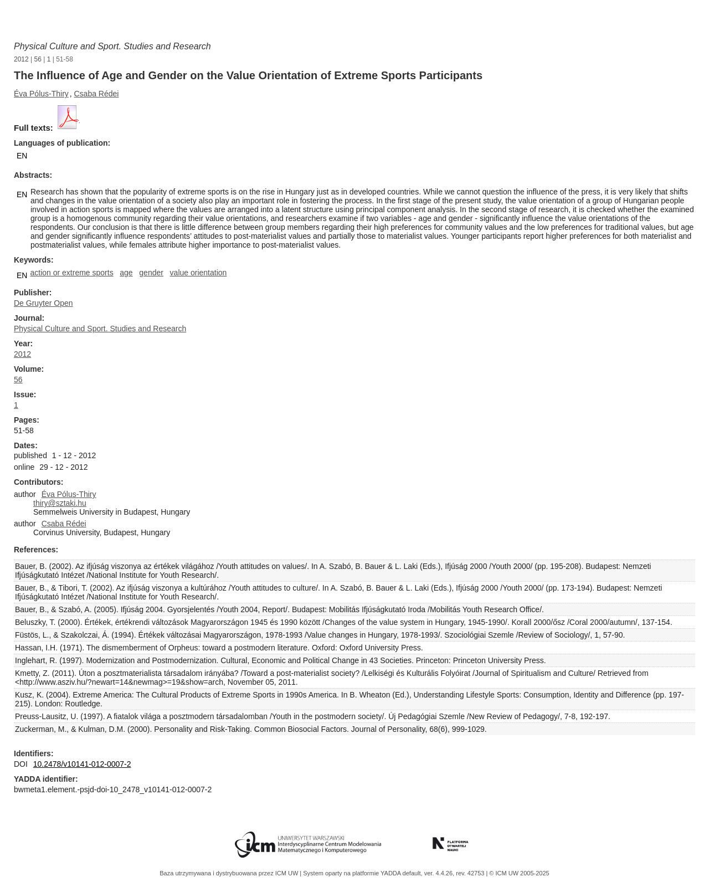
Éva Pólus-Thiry (41, 93)
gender (151, 272)
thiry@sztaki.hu (59, 503)
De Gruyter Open (43, 303)
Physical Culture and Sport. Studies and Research (112, 46)
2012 (21, 59)
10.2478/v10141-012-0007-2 (82, 764)
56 (38, 59)
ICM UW (287, 873)
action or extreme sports (71, 272)
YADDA (392, 873)
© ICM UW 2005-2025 (519, 873)
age (126, 272)
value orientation (198, 272)
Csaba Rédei (96, 93)
